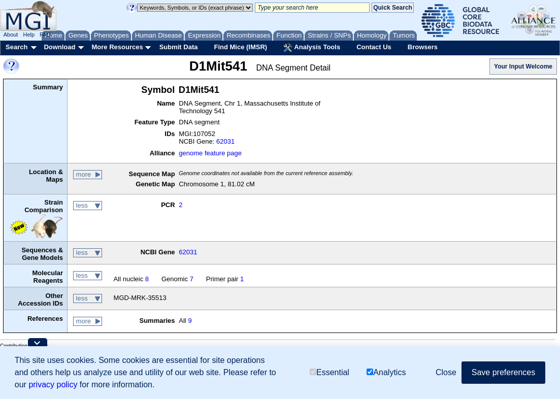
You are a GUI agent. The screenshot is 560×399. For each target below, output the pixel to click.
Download (59, 47)
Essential (329, 372)
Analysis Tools (311, 47)
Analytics (386, 372)
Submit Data (178, 47)
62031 (225, 141)
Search (16, 47)
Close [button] (446, 372)
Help (29, 34)
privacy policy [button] (52, 384)
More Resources (117, 47)
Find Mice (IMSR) (240, 47)
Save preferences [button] (503, 372)
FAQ (45, 34)
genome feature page (210, 153)
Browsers (423, 47)
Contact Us (373, 47)
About (11, 34)
